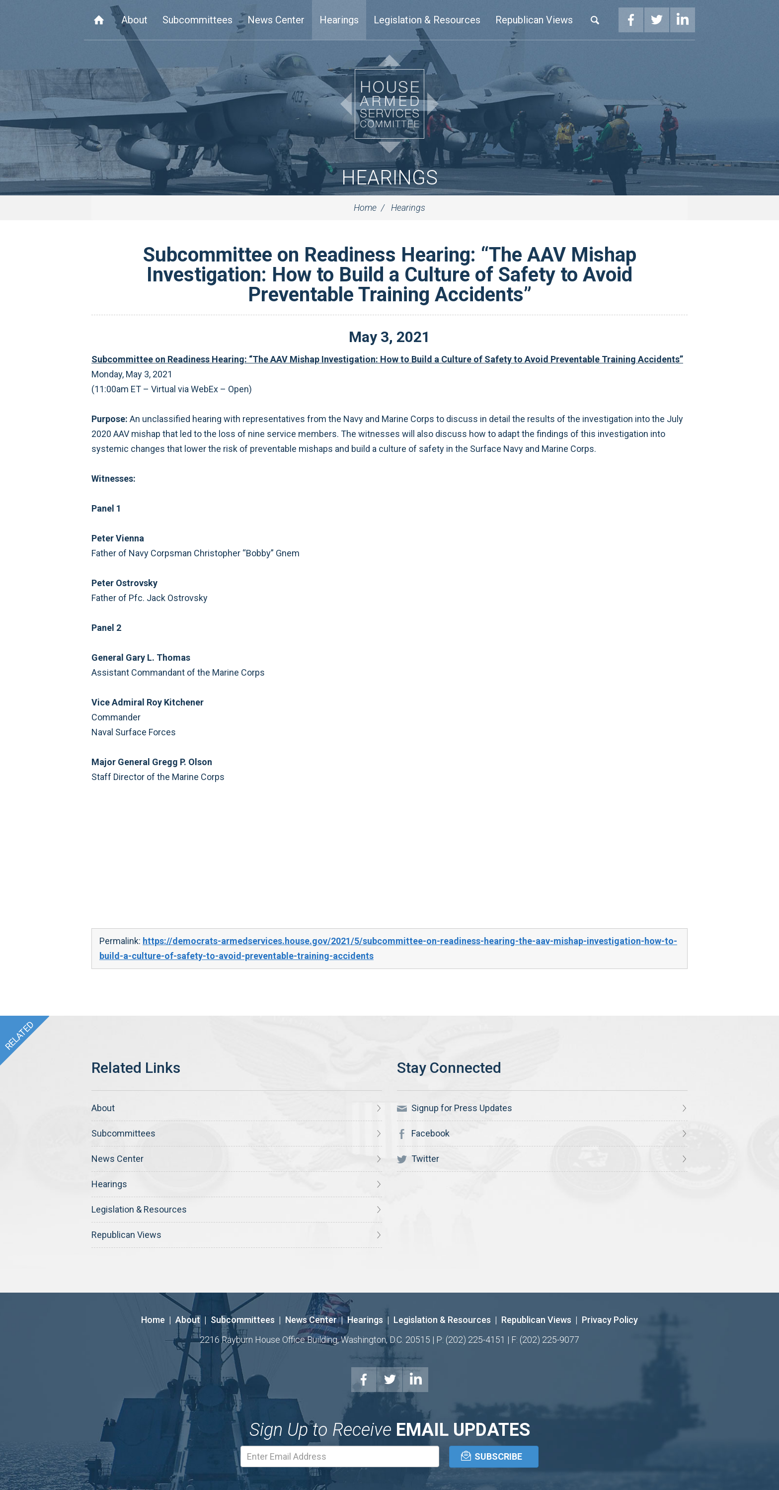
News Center (276, 20)
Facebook (631, 19)
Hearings (339, 20)
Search (595, 20)
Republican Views (534, 20)
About (134, 20)
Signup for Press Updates (454, 1108)
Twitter (656, 19)
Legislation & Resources (427, 20)
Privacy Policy (610, 1320)
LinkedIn (682, 19)
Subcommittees (197, 20)
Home (99, 20)
